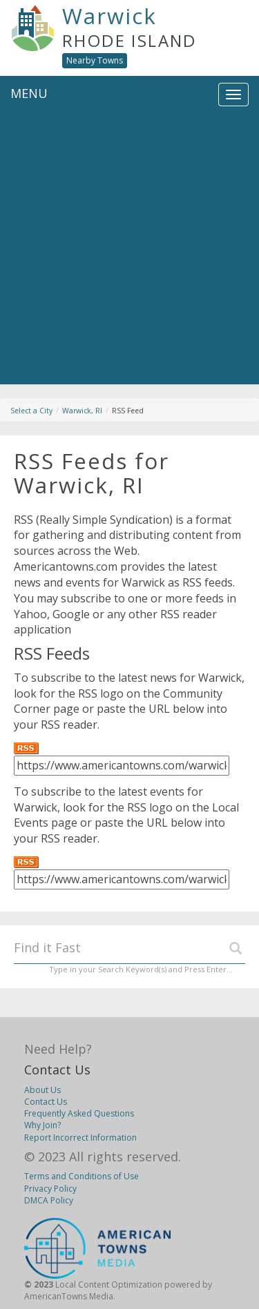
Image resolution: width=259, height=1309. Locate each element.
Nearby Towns (94, 60)
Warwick (109, 15)
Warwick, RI (82, 410)
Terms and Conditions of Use (81, 1176)
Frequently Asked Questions (79, 1113)
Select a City (31, 410)
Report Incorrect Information (80, 1137)
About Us (42, 1090)
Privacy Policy (50, 1188)
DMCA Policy (48, 1200)
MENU (29, 93)
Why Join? (42, 1125)
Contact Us (57, 1069)
